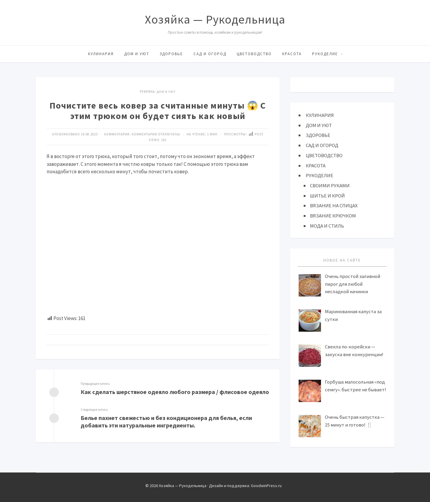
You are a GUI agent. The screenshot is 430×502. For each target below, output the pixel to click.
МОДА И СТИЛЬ (327, 225)
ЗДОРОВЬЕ (171, 53)
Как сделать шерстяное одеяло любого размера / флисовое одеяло (175, 392)
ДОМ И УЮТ (136, 53)
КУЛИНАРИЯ (101, 53)
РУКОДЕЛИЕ (325, 53)
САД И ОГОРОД (210, 53)
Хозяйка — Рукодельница (215, 19)
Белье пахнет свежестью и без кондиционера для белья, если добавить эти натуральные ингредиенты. (166, 421)
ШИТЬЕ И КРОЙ (327, 195)
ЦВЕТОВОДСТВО (254, 53)
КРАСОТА (292, 53)
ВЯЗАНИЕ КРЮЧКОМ (333, 215)
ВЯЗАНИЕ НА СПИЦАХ (334, 205)
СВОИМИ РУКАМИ (330, 185)
